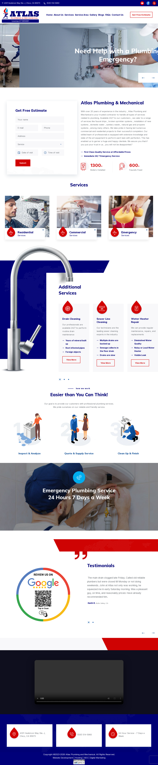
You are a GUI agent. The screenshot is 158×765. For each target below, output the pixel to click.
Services (69, 15)
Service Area (82, 15)
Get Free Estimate (141, 15)
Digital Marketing (97, 758)
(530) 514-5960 (51, 3)
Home (49, 15)
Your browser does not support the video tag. (79, 682)
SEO (86, 758)
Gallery (93, 15)
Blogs (101, 15)
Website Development (63, 758)
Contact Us (117, 15)
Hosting (78, 758)
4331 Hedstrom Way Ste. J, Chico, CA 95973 (21, 3)
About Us (58, 15)
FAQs (108, 15)
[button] (60, 379)
